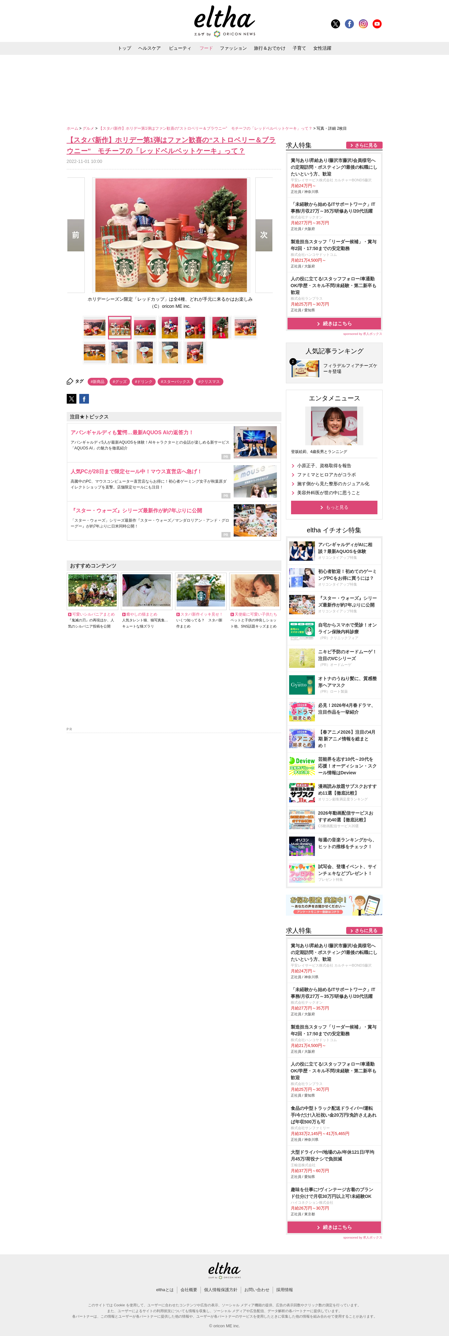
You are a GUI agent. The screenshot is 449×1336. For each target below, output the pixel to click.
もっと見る (337, 507)
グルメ (89, 128)
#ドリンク (144, 381)
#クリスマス (209, 381)
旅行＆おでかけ (270, 48)
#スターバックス (175, 381)
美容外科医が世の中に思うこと (328, 492)
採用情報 (284, 1289)
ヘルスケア (149, 48)
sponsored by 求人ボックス (363, 334)
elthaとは (164, 1289)
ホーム (73, 128)
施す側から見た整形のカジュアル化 (333, 483)
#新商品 (98, 381)
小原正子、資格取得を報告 (324, 465)
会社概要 (189, 1289)
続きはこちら (337, 323)
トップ (124, 48)
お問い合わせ (256, 1289)
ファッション (233, 48)
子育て (299, 48)
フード (206, 48)
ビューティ (180, 48)
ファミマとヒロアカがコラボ (326, 474)
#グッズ (120, 381)
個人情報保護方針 (221, 1289)
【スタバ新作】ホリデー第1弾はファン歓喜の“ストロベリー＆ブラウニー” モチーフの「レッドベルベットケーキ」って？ (206, 128)
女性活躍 (322, 48)
